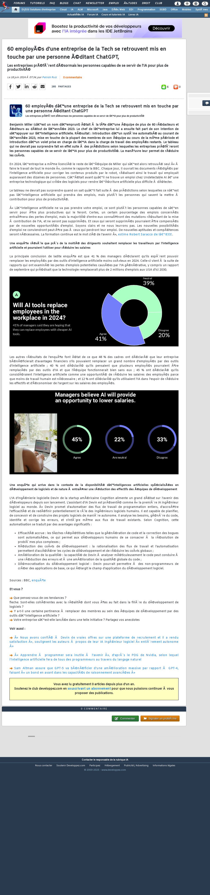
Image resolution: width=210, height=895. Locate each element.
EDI (131, 9)
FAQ (52, 3)
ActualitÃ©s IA (75, 14)
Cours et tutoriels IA (113, 14)
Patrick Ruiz (49, 95)
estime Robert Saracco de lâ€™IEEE (145, 253)
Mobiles (186, 9)
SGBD (163, 9)
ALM (80, 9)
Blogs (64, 3)
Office (174, 9)
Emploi (113, 3)
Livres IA (133, 14)
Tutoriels (37, 3)
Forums (19, 3)
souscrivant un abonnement (89, 707)
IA (72, 9)
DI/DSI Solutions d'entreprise (39, 9)
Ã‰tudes (130, 3)
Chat (77, 3)
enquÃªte (39, 599)
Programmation (146, 9)
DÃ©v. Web (118, 9)
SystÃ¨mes (201, 9)
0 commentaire (72, 95)
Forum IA (92, 14)
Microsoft (92, 9)
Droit (146, 3)
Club (158, 3)
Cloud (63, 9)
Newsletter (94, 3)
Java (104, 9)
